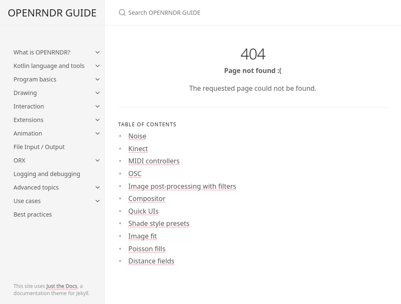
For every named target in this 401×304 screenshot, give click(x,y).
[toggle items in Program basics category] (97, 79)
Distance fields (151, 261)
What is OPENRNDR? (42, 52)
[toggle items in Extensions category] (97, 120)
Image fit (142, 236)
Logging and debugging (47, 174)
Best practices (33, 214)
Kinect (138, 148)
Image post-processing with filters (182, 186)
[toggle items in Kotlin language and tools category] (97, 66)
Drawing (25, 93)
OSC (134, 173)
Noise (137, 136)
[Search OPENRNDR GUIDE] (218, 12)
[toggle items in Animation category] (97, 133)
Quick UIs (143, 211)
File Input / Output (39, 147)
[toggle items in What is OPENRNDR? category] (97, 52)
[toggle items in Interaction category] (97, 106)
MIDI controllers (154, 161)
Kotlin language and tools (49, 66)
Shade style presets (159, 223)
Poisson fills (146, 248)
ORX (19, 160)
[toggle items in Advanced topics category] (97, 187)
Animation (28, 133)
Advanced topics (36, 187)
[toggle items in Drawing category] (97, 93)
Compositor (146, 198)
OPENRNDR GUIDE (52, 12)
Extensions (28, 120)
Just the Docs (61, 286)
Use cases (27, 201)
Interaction (29, 106)
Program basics (35, 79)
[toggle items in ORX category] (97, 160)
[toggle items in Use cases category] (97, 201)
